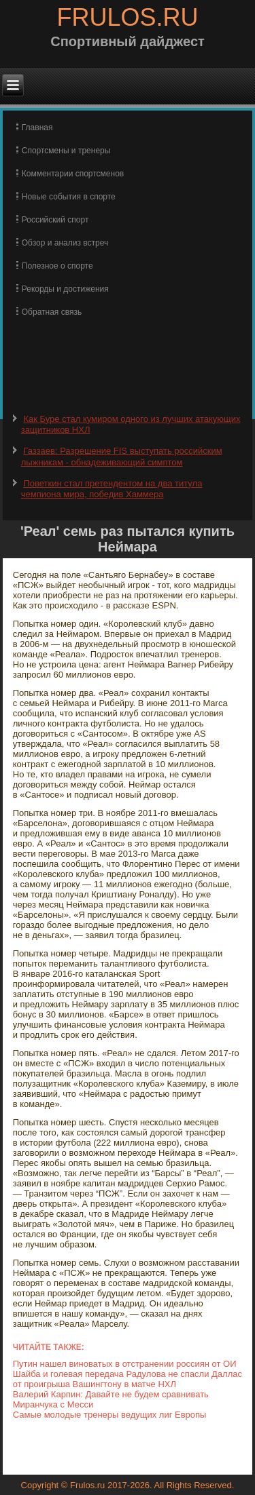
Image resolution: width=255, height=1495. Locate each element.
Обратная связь (52, 312)
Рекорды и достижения (65, 289)
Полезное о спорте (57, 266)
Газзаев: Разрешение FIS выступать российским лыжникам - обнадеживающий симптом (121, 456)
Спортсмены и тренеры (66, 150)
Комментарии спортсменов (73, 173)
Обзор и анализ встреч (65, 243)
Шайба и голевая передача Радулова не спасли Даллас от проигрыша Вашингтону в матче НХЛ (127, 1379)
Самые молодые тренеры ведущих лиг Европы (110, 1415)
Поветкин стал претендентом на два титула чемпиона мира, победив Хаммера (112, 488)
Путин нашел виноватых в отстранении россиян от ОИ (125, 1364)
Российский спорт (55, 220)
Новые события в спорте (69, 196)
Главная (37, 127)
